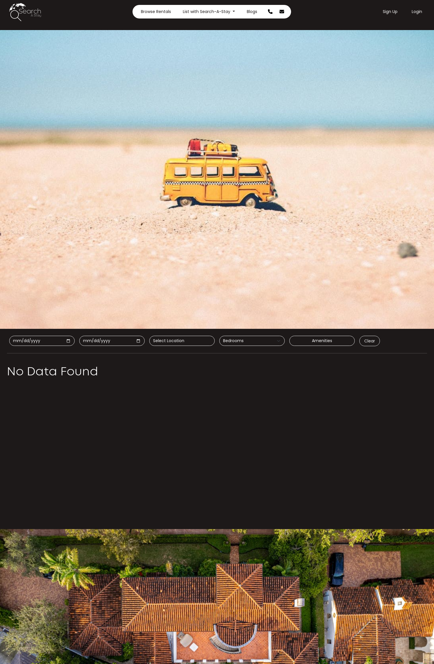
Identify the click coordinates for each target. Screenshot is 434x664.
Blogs (252, 11)
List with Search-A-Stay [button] (207, 11)
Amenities (322, 341)
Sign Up (390, 11)
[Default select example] (252, 341)
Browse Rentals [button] (156, 11)
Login (417, 11)
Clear (369, 341)
